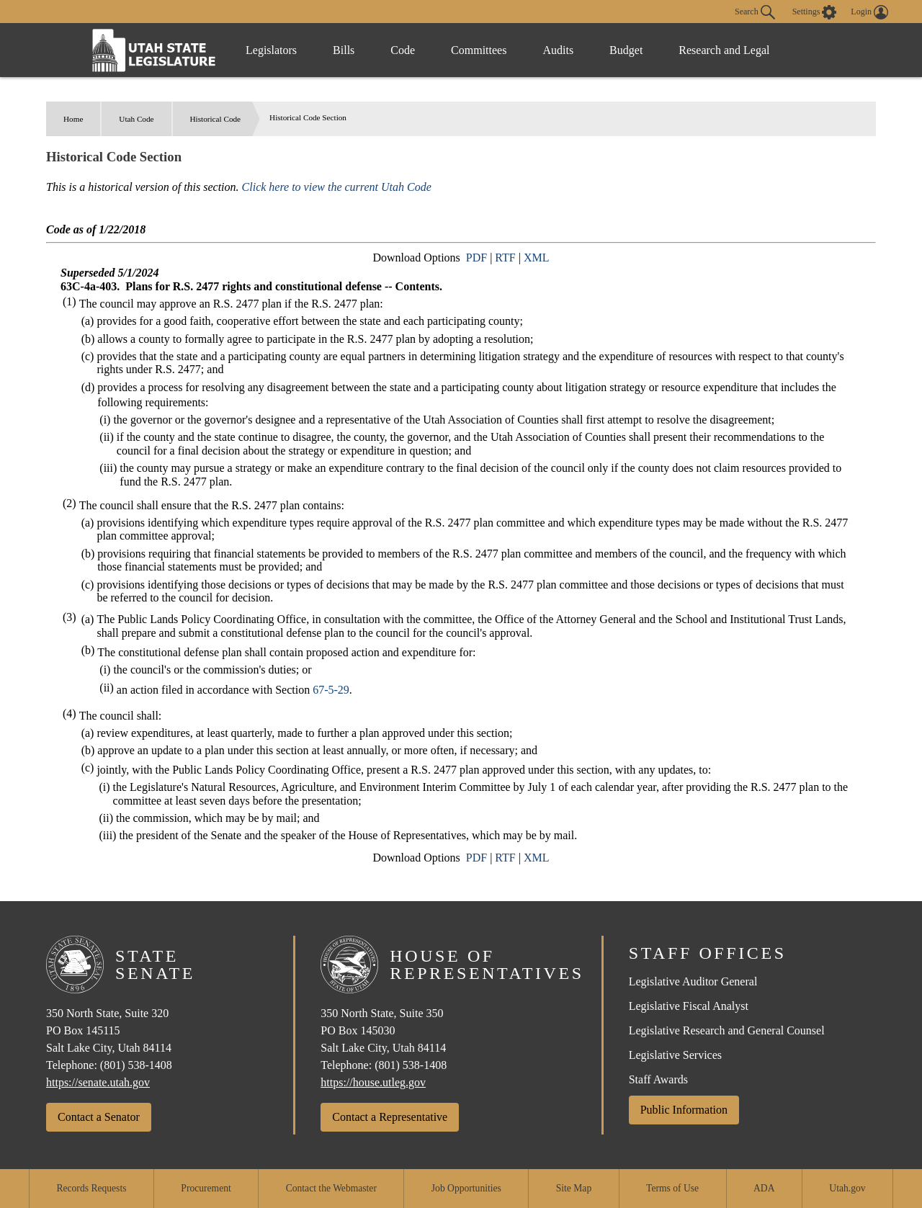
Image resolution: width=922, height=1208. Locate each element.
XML (537, 257)
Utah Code (136, 119)
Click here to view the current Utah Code (336, 187)
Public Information (684, 1110)
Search (755, 12)
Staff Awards (658, 1079)
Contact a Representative (389, 1117)
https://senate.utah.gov (98, 1082)
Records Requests (91, 1188)
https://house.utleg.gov (373, 1082)
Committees (478, 50)
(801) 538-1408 (136, 1065)
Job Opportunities (466, 1188)
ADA (763, 1188)
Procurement (205, 1188)
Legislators (271, 50)
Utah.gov (847, 1188)
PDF (476, 257)
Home (73, 119)
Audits (557, 50)
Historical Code (215, 119)
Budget (626, 50)
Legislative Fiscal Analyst (688, 1006)
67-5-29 (331, 690)
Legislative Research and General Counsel (727, 1030)
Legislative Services (675, 1055)
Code (402, 50)
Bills (343, 50)
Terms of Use (672, 1188)
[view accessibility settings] (815, 12)
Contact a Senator (99, 1117)
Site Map (573, 1188)
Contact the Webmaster (331, 1188)
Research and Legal (724, 50)
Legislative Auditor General (693, 981)
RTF (505, 257)
